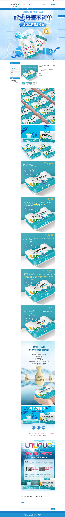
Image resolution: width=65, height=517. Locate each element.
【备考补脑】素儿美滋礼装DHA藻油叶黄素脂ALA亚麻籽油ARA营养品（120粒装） (33, 496)
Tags (53, 0)
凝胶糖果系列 (13, 68)
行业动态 (22, 8)
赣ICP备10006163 (32, 514)
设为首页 (11, 0)
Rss (52, 0)
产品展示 (17, 8)
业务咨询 (60, 17)
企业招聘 (27, 8)
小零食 (12, 72)
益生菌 (12, 74)
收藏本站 (14, 0)
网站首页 (12, 8)
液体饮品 (12, 70)
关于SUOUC (34, 8)
